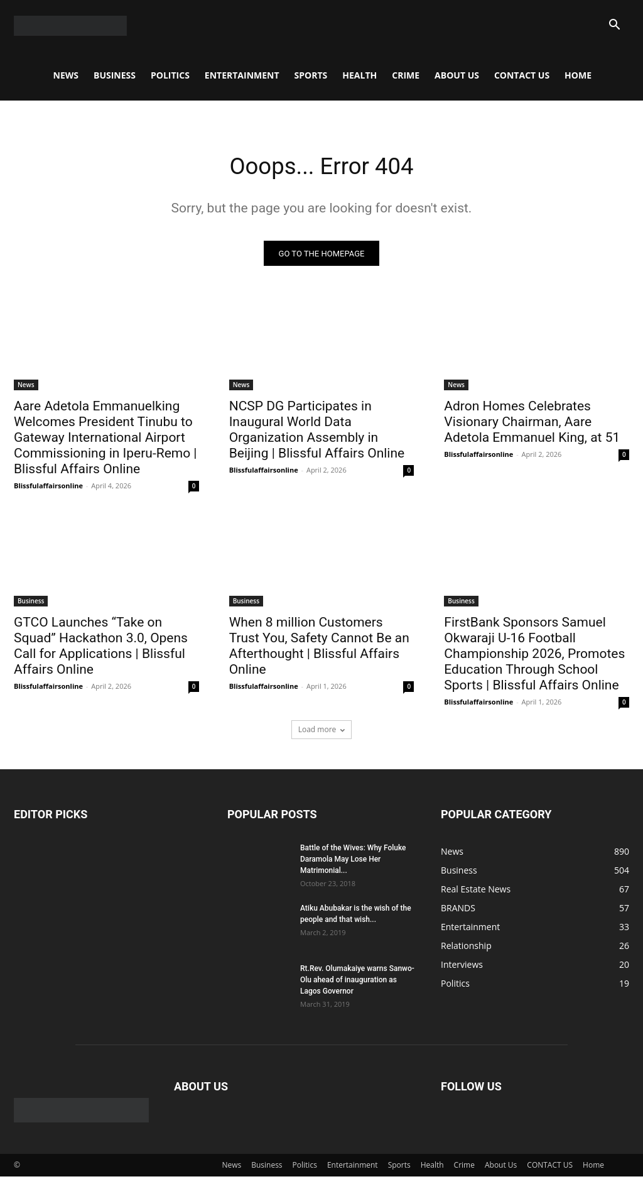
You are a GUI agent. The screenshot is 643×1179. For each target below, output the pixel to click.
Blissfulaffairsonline (48, 488)
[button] (614, 26)
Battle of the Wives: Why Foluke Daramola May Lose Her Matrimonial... (353, 862)
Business (115, 75)
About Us (457, 75)
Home (578, 75)
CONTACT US (521, 75)
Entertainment (242, 75)
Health (359, 75)
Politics (170, 75)
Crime (405, 75)
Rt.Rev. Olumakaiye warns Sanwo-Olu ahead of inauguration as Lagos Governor (357, 983)
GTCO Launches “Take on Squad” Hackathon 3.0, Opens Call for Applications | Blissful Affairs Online (101, 649)
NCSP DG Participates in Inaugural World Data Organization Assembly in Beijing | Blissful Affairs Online (318, 432)
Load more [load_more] (321, 732)
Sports (311, 75)
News (65, 75)
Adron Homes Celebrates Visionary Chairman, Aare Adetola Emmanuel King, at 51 (532, 424)
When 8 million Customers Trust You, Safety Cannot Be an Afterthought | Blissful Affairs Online (319, 649)
